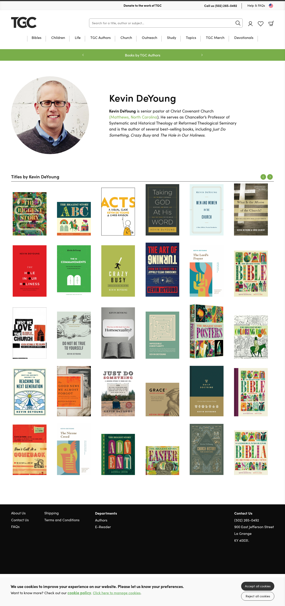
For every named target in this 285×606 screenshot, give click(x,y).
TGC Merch (215, 38)
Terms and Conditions (61, 519)
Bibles (36, 38)
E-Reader (103, 526)
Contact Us (20, 519)
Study (171, 38)
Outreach (149, 38)
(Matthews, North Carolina (133, 117)
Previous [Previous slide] (83, 55)
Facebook (264, 561)
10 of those (39, 22)
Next (270, 177)
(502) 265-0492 (226, 5)
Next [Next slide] (202, 55)
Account (250, 23)
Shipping (51, 513)
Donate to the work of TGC (143, 5)
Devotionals (243, 38)
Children (58, 38)
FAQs (15, 526)
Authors (101, 520)
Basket (271, 23)
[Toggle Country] (271, 6)
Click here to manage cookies (116, 593)
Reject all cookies (258, 596)
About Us (18, 513)
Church (126, 38)
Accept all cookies (258, 586)
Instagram (271, 562)
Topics (191, 38)
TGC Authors (100, 38)
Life (78, 38)
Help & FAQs (256, 5)
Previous (263, 177)
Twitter (255, 562)
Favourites (260, 23)
